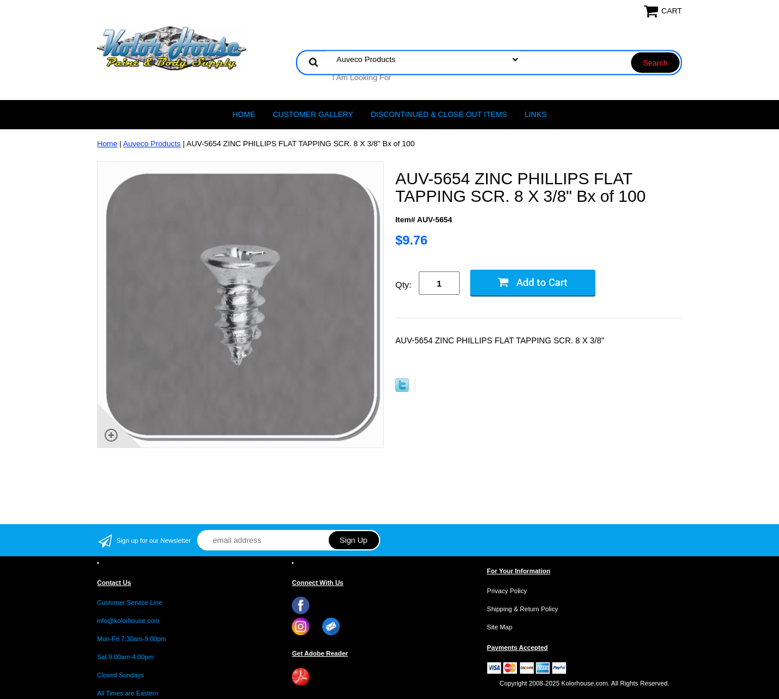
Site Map (499, 627)
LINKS (536, 114)
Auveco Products (152, 143)
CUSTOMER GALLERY (313, 114)
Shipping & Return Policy (523, 608)
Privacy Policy (507, 590)
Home (243, 114)
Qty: (403, 285)
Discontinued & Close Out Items (439, 114)
